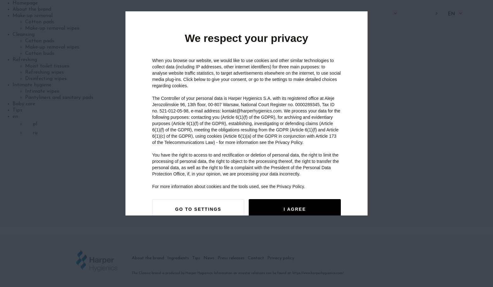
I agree (295, 209)
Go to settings (198, 209)
